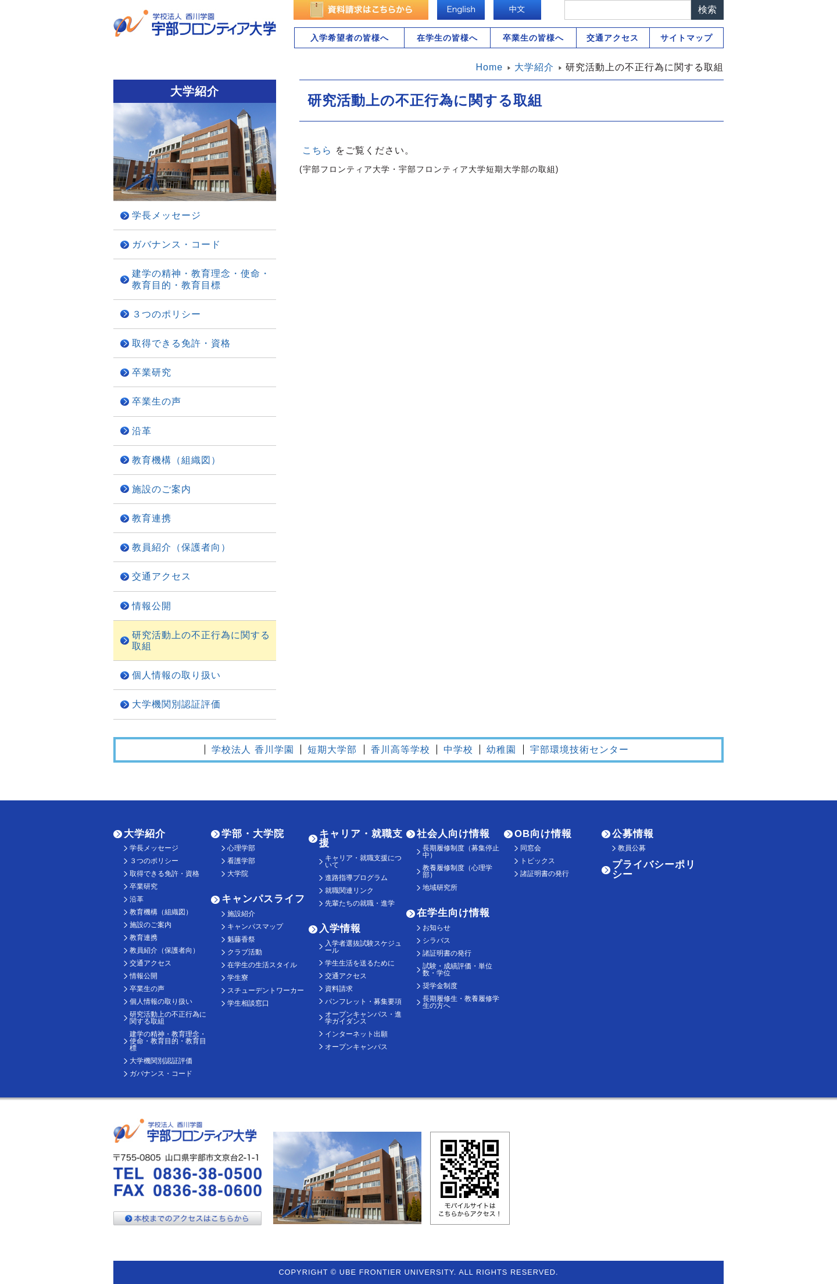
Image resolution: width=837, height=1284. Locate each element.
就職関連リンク (349, 890)
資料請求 (339, 989)
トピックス (537, 861)
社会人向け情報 (453, 833)
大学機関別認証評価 (176, 704)
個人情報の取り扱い (176, 675)
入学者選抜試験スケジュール (363, 946)
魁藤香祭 (241, 939)
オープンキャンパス (356, 1047)
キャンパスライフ (263, 898)
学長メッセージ (166, 215)
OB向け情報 (543, 833)
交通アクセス (612, 37)
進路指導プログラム (356, 878)
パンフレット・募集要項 (363, 1001)
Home (489, 67)
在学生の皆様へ (447, 37)
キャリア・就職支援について (363, 861)
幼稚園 (501, 749)
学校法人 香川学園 (253, 749)
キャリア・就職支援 (361, 838)
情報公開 (151, 606)
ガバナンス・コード (176, 244)
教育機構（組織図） (176, 460)
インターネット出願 (356, 1034)
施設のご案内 (161, 489)
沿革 (142, 431)
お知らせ (436, 928)
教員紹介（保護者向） (181, 547)
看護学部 (241, 861)
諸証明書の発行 (447, 953)
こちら (317, 150)
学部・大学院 (252, 833)
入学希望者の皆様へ (349, 37)
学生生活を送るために (360, 963)
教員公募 (632, 848)
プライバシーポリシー (654, 869)
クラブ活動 (244, 952)
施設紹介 (241, 914)
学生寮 (237, 978)
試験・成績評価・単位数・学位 (457, 969)
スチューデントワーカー (265, 990)
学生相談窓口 (248, 1003)
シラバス (436, 940)
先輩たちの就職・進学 (360, 903)
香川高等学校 (400, 749)
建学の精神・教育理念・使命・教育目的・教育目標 (201, 279)
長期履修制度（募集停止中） (461, 851)
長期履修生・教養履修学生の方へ (461, 1002)
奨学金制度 (440, 986)
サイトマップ (686, 37)
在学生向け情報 (453, 912)
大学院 (237, 874)
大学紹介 (145, 833)
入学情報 (340, 928)
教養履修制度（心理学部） (457, 871)
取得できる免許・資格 (181, 343)
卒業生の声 (156, 401)
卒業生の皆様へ (533, 37)
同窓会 (530, 848)
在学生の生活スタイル (262, 965)
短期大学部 (332, 749)
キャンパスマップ (255, 926)
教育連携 (151, 518)
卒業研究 (151, 372)
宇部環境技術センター (579, 749)
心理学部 (241, 848)
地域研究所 (440, 888)
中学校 (458, 749)
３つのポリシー (166, 314)
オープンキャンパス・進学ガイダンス (363, 1017)
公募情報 (633, 833)
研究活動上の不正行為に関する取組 (201, 640)
